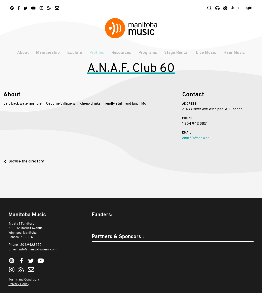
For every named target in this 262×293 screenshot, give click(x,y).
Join (235, 8)
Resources (121, 54)
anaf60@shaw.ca (196, 161)
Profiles (96, 54)
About (22, 54)
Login (247, 8)
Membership (48, 54)
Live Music (206, 54)
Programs (148, 54)
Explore (74, 54)
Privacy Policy (18, 284)
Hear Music (235, 54)
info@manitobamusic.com (38, 250)
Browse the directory (26, 185)
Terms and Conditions (24, 280)
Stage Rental (177, 54)
